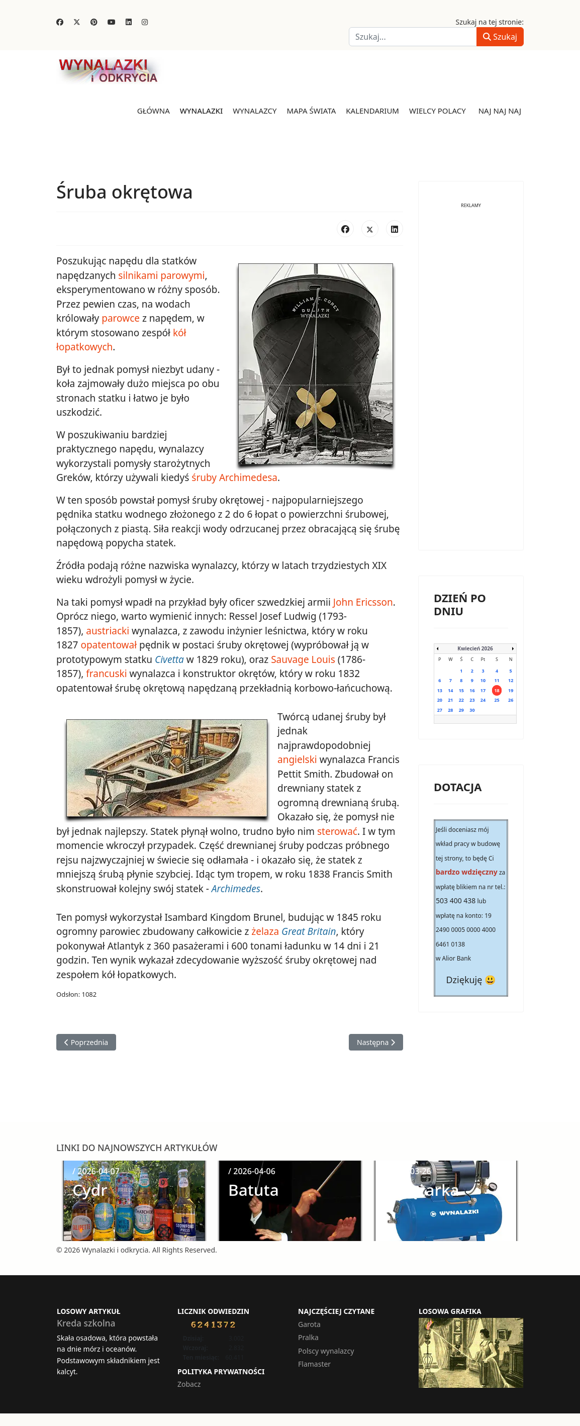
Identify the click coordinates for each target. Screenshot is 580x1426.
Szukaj (500, 36)
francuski (106, 673)
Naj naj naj (499, 111)
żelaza (265, 931)
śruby (204, 477)
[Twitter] (76, 22)
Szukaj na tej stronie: (490, 22)
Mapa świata (311, 111)
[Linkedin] (129, 22)
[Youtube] (112, 22)
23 (471, 700)
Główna (153, 111)
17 (483, 690)
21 (450, 700)
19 (510, 690)
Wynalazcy (254, 111)
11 (496, 680)
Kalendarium (372, 111)
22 (461, 700)
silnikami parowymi (161, 275)
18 (496, 690)
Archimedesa (248, 477)
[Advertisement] (471, 384)
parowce (121, 318)
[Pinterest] (94, 22)
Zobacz (189, 1384)
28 (450, 710)
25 (496, 700)
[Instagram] (145, 22)
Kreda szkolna (86, 1323)
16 (471, 690)
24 (483, 700)
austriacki (107, 630)
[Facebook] (59, 22)
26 (510, 700)
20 (439, 700)
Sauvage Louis (303, 659)
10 (483, 680)
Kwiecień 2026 (475, 648)
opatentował (108, 644)
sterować (337, 831)
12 (510, 680)
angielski (297, 759)
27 (439, 710)
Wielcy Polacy (437, 111)
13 (439, 690)
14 (450, 690)
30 (471, 710)
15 (461, 690)
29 (461, 710)
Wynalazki (201, 111)
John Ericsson (363, 602)
